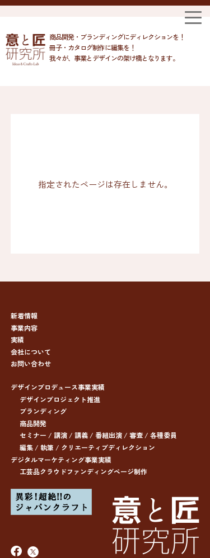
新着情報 (24, 315)
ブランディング (43, 411)
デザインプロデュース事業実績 (58, 387)
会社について (31, 351)
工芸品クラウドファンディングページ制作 (83, 471)
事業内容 (24, 327)
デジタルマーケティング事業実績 (61, 459)
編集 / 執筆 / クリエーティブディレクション (87, 447)
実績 (17, 339)
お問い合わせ (31, 363)
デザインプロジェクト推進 (60, 399)
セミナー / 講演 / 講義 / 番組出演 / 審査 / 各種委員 (98, 435)
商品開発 (33, 423)
